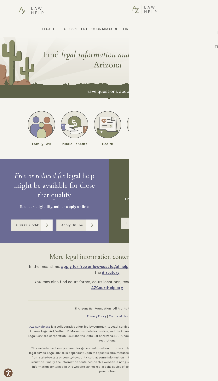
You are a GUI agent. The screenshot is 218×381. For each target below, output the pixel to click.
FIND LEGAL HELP (137, 29)
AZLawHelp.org (39, 327)
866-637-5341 (34, 225)
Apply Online (79, 225)
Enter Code (166, 224)
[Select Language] (178, 29)
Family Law (41, 144)
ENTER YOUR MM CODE (99, 29)
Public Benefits (74, 144)
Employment (173, 144)
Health (107, 144)
